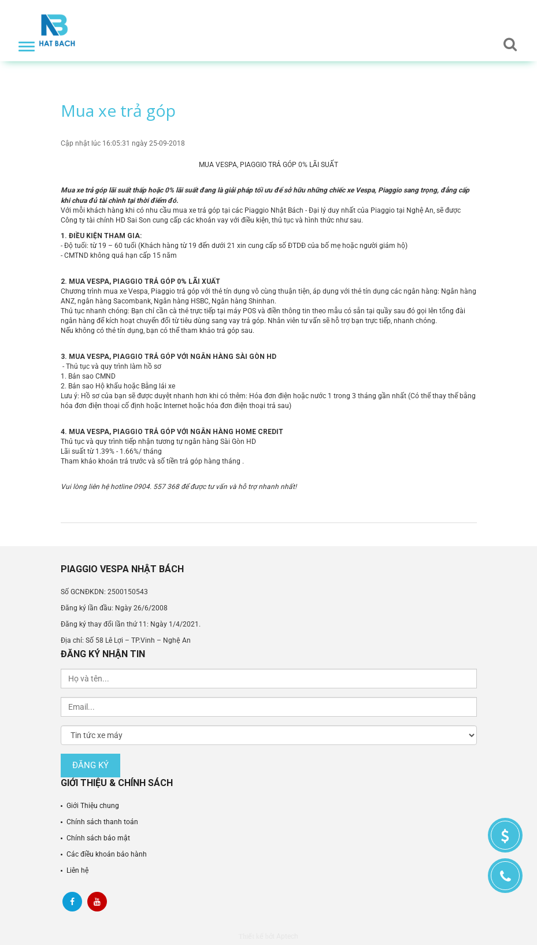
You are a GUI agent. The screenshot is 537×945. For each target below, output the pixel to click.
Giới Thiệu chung (92, 806)
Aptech (287, 936)
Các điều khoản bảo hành (106, 854)
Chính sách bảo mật (98, 838)
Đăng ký (90, 765)
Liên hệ (77, 870)
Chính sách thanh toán (102, 822)
